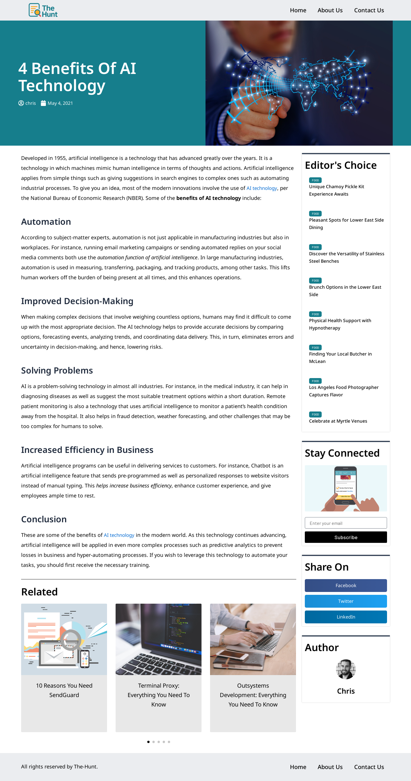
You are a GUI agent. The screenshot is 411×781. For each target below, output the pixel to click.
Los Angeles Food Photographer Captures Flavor (346, 405)
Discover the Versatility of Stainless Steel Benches (340, 262)
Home (298, 10)
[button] (148, 742)
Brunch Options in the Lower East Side (344, 298)
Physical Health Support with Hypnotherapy (344, 334)
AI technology (263, 187)
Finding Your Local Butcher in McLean (345, 370)
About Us (330, 10)
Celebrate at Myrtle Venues (342, 436)
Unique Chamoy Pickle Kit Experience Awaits (340, 191)
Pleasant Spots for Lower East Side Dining (345, 227)
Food (315, 180)
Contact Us (369, 10)
